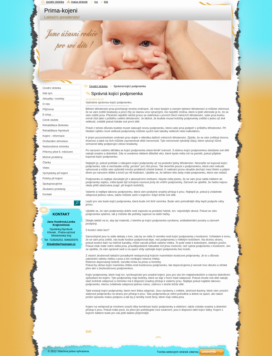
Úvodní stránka (98, 86)
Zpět (88, 331)
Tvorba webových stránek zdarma (177, 351)
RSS (96, 1)
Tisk (106, 1)
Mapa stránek (79, 1)
